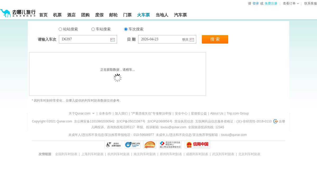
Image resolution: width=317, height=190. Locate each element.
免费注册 (271, 3)
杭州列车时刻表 (119, 154)
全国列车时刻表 (66, 154)
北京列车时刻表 (249, 154)
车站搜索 (101, 29)
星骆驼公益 (199, 113)
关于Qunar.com (80, 113)
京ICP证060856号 (160, 121)
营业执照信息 (183, 121)
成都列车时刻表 (197, 154)
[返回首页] (18, 11)
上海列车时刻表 (92, 154)
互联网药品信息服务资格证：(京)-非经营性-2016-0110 (233, 121)
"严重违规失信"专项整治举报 (151, 113)
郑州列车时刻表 (171, 154)
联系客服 (310, 3)
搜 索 (215, 39)
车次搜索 (133, 29)
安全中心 (181, 113)
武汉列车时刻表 (223, 154)
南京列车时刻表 (145, 154)
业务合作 (105, 113)
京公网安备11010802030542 (94, 121)
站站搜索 (68, 29)
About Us (216, 113)
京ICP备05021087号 (130, 121)
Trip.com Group (238, 113)
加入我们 (121, 113)
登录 (256, 3)
